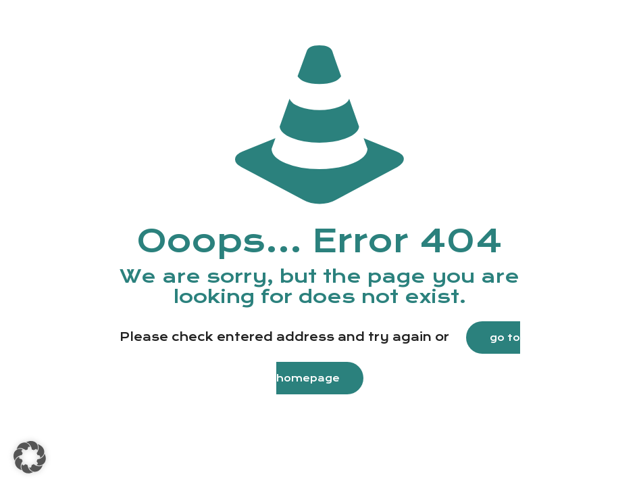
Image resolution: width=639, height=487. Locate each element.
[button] (29, 457)
